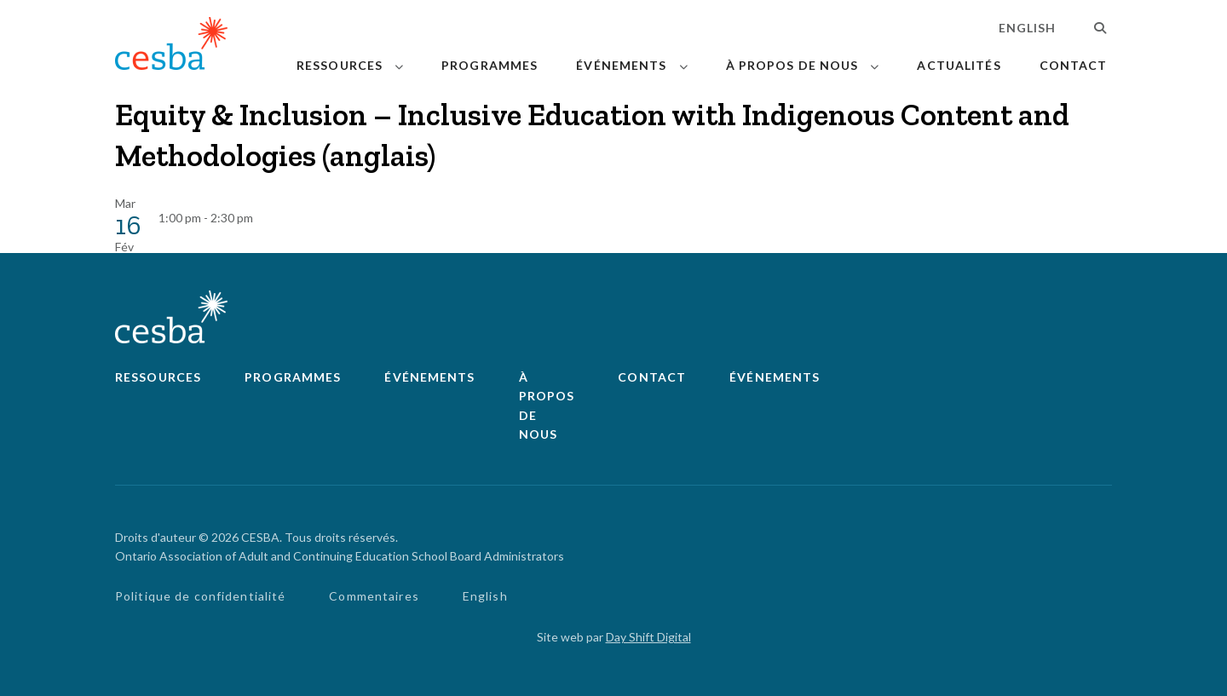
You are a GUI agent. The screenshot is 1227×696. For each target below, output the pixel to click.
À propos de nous (792, 65)
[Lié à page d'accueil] (171, 46)
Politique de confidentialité (200, 596)
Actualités (958, 65)
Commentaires (373, 596)
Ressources (340, 65)
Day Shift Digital (648, 637)
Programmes (489, 65)
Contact (1074, 65)
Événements (621, 65)
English (1028, 27)
